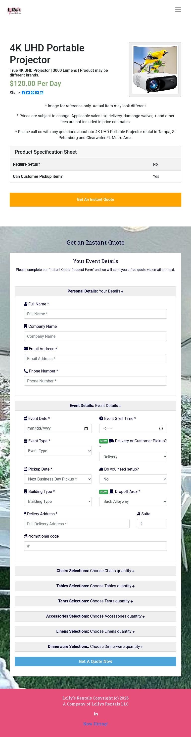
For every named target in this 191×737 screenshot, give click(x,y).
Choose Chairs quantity (95, 570)
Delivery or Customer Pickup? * (133, 444)
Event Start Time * (117, 418)
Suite (143, 514)
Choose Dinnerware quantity (95, 646)
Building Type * (39, 491)
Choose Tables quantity (95, 586)
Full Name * (36, 304)
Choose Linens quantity (95, 631)
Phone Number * (41, 371)
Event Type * (37, 441)
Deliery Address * (40, 514)
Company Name (40, 326)
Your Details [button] (95, 291)
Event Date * (37, 418)
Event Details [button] (95, 405)
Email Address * (40, 348)
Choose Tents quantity (95, 601)
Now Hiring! (95, 723)
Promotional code (41, 536)
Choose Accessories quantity (95, 616)
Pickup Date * (38, 469)
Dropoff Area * (119, 491)
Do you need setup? (119, 469)
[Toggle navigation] (178, 10)
